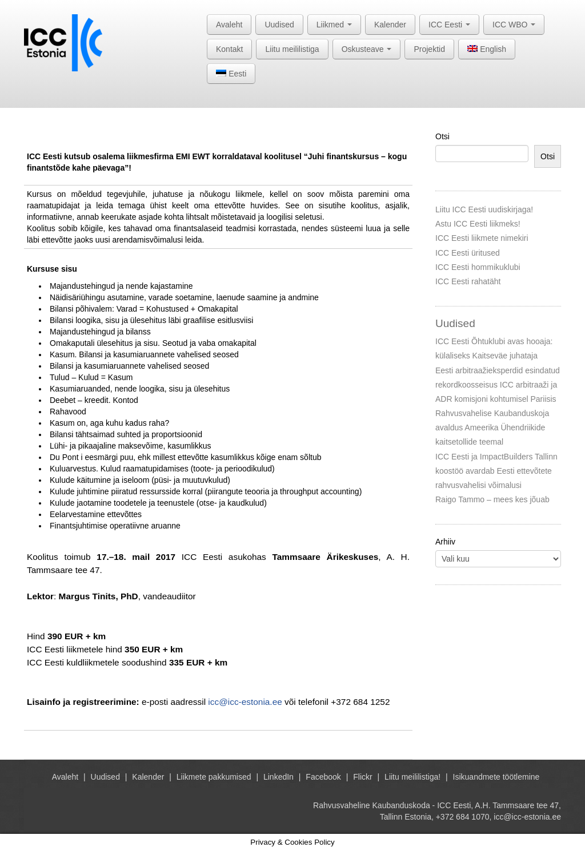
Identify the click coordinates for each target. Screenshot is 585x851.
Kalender (390, 24)
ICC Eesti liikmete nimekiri (481, 238)
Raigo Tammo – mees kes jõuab (492, 499)
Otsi (442, 136)
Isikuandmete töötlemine (496, 776)
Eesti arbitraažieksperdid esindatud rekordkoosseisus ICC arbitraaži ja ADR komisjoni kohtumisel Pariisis (497, 385)
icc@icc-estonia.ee (245, 702)
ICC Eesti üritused (467, 252)
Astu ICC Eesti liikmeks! (477, 223)
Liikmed (334, 24)
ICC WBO (513, 24)
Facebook (323, 776)
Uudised (279, 24)
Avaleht (229, 24)
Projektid (429, 49)
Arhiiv (445, 541)
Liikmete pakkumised (214, 776)
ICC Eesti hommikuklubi (477, 267)
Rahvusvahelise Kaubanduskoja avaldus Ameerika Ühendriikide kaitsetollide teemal (492, 427)
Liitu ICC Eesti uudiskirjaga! (484, 209)
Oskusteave (367, 49)
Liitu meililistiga (292, 49)
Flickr (362, 776)
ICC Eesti (449, 24)
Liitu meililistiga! (412, 776)
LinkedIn (278, 776)
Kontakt (229, 49)
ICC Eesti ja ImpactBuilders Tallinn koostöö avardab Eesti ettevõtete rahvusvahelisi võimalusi (496, 471)
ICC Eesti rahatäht (467, 281)
